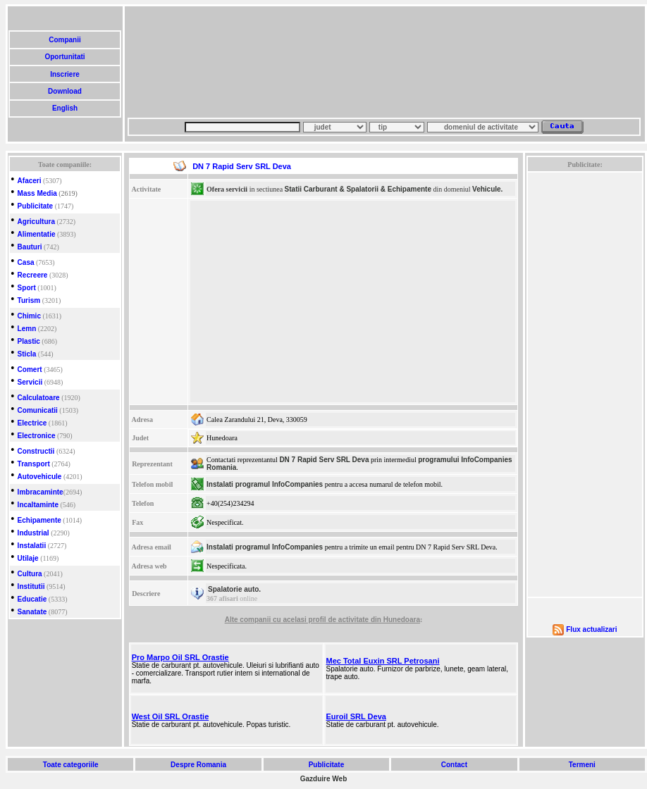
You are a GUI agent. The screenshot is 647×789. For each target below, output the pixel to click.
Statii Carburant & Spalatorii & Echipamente (358, 189)
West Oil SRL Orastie (170, 716)
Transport (34, 464)
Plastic (29, 341)
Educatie (32, 599)
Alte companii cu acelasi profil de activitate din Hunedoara (322, 619)
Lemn (27, 329)
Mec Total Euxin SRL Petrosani (383, 661)
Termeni (582, 765)
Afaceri (30, 181)
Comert (30, 369)
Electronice (37, 436)
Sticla (27, 354)
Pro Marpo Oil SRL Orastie (180, 657)
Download (64, 91)
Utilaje (28, 558)
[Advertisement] (196, 62)
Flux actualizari (591, 629)
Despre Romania (198, 765)
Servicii (30, 382)
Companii (64, 40)
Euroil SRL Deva (356, 716)
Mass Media (37, 193)
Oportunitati (65, 57)
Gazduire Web (323, 779)
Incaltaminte (38, 505)
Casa (26, 262)
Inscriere (64, 74)
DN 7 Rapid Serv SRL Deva (324, 460)
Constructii (36, 451)
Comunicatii (38, 410)
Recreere (33, 275)
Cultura (30, 574)
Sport (27, 288)
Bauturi (30, 247)
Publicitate (36, 206)
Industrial (33, 533)
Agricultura (36, 221)
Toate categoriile (70, 765)
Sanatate (32, 612)
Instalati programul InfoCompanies (265, 484)
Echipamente (39, 520)
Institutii (31, 586)
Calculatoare (39, 398)
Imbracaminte (40, 492)
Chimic (29, 316)
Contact (454, 765)
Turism (29, 300)
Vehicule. (487, 189)
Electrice (32, 423)
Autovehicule (40, 476)
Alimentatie (37, 234)
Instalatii (32, 545)
